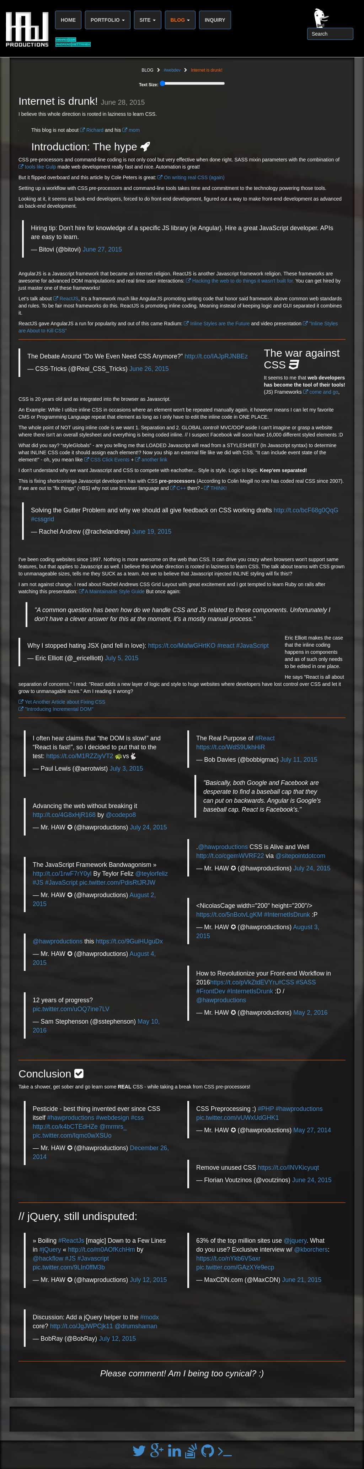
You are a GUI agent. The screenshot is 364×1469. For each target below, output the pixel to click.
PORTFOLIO (108, 20)
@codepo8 (121, 814)
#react (226, 645)
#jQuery (50, 1249)
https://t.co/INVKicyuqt (288, 1167)
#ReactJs (71, 1240)
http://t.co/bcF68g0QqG (306, 510)
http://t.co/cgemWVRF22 (230, 855)
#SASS (306, 982)
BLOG (180, 20)
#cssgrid (42, 519)
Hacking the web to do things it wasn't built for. (240, 281)
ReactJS (66, 298)
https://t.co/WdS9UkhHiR (230, 747)
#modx (149, 1317)
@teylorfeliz (151, 873)
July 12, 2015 (148, 1279)
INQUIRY (215, 20)
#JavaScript (252, 645)
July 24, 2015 (148, 827)
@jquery (295, 1240)
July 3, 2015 (126, 768)
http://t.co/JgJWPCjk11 (81, 1326)
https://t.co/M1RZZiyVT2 (79, 756)
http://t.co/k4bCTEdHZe (65, 1126)
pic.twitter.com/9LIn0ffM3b (69, 1267)
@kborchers (311, 1249)
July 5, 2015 (121, 658)
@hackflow (48, 1258)
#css (137, 1117)
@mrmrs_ (113, 1126)
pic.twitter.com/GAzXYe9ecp (235, 1267)
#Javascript (93, 1258)
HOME (68, 20)
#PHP (266, 1108)
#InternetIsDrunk (287, 914)
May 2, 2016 (310, 1012)
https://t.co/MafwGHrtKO (181, 645)
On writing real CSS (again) (190, 177)
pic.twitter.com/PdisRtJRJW (117, 882)
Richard (91, 130)
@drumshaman (136, 1326)
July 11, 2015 (298, 759)
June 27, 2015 (102, 249)
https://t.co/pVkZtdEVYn (243, 982)
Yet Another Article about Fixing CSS (61, 702)
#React (264, 738)
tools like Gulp (37, 167)
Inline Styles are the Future (217, 323)
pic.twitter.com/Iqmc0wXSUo (72, 1135)
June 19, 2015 (151, 531)
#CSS (286, 982)
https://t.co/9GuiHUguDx (129, 941)
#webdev (172, 70)
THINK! (215, 488)
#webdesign (112, 1117)
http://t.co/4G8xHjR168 (64, 814)
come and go (320, 392)
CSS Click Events (107, 459)
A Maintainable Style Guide (112, 591)
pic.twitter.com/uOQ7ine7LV (71, 1009)
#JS (38, 882)
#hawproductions (70, 1117)
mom (131, 130)
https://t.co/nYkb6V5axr (228, 1258)
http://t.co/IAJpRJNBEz (216, 356)
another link (151, 459)
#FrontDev (210, 991)
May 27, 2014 (312, 1130)
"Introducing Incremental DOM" (55, 709)
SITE (148, 20)
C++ (178, 488)
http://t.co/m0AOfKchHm (101, 1249)
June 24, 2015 (312, 1180)
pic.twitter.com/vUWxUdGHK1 (237, 1117)
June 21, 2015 (301, 1279)
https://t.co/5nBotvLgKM (229, 914)
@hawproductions (57, 941)
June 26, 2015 (149, 368)
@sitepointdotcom (300, 855)
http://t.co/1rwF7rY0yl (62, 873)
